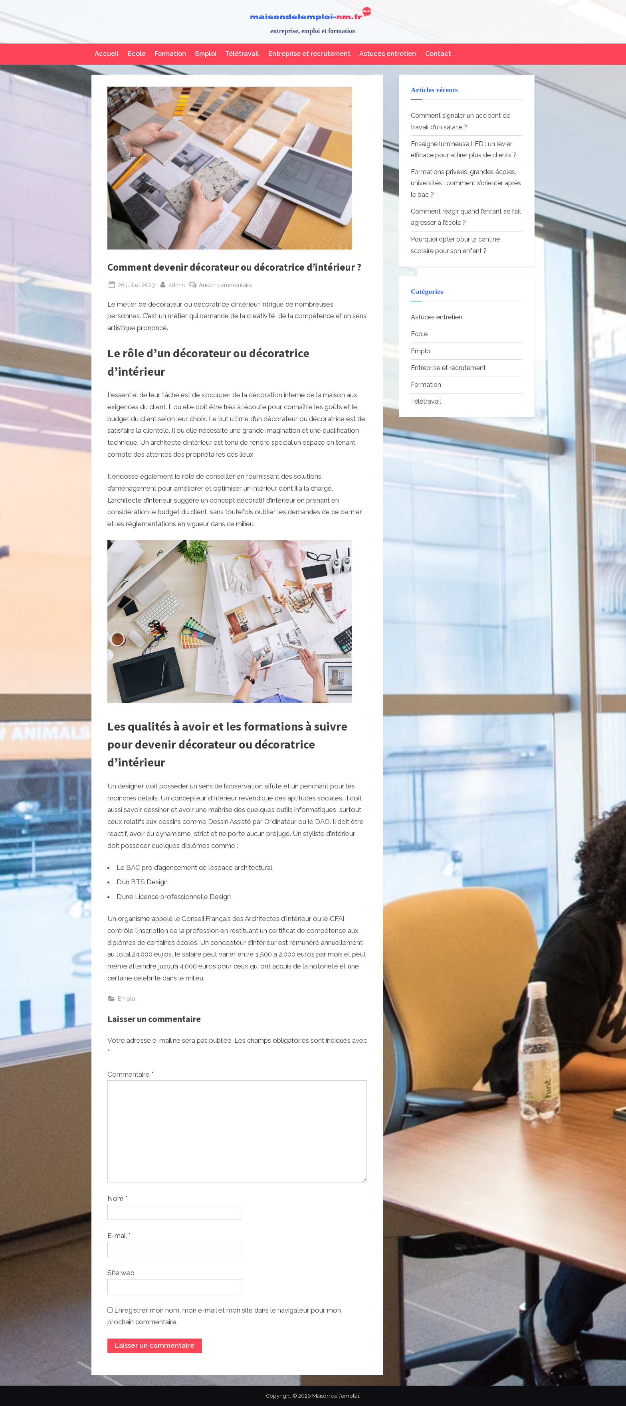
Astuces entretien (387, 53)
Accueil (107, 53)
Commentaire (130, 1074)
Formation (170, 53)
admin (176, 284)
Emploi (205, 53)
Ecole (137, 53)
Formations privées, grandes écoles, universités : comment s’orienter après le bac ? (466, 183)
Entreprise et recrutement (309, 53)
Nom (117, 1198)
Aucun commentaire (226, 285)
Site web (121, 1273)
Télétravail (242, 53)
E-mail (119, 1236)
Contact (438, 53)
